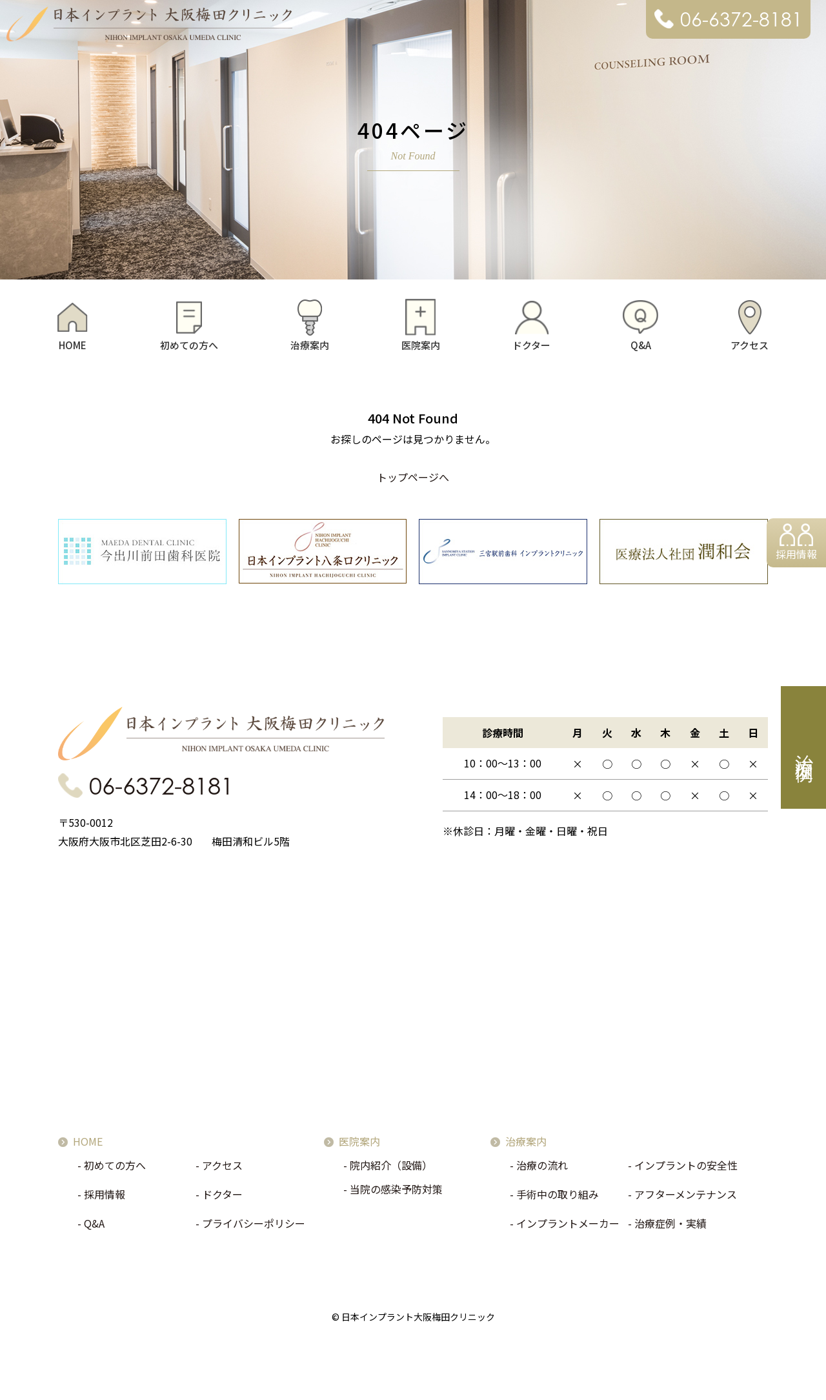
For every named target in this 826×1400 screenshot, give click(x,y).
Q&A (640, 345)
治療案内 (309, 345)
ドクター (531, 345)
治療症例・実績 (670, 1227)
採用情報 (795, 556)
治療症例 (804, 747)
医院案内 (420, 345)
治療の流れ (542, 1169)
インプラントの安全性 (686, 1169)
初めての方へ (189, 345)
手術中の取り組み (557, 1198)
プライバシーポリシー (253, 1227)
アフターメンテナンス (685, 1198)
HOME (72, 345)
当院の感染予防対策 (396, 1193)
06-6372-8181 (741, 19)
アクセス (749, 345)
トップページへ (413, 477)
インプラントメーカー (568, 1227)
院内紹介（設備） (391, 1169)
